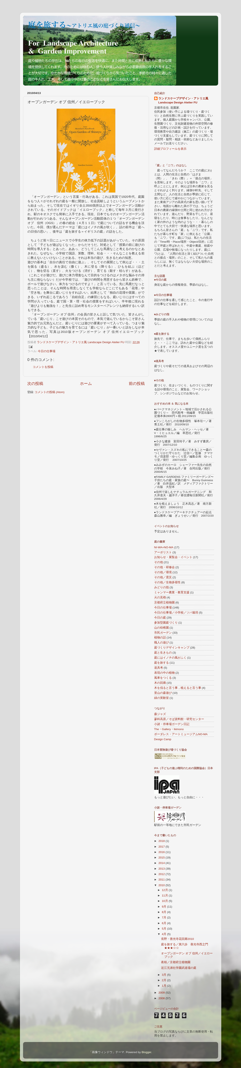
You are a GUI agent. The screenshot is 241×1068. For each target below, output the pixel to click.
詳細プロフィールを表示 (170, 148)
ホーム (86, 383)
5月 (164, 928)
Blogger (146, 1052)
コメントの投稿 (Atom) (49, 392)
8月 (164, 912)
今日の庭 (160, 617)
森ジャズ (160, 714)
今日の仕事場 (46, 351)
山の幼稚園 (161, 627)
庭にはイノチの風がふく (170, 657)
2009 (161, 992)
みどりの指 (161, 587)
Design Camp (162, 739)
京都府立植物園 (164, 602)
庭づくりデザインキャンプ (171, 647)
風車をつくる (163, 677)
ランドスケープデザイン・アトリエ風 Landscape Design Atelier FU (183, 100)
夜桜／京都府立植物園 (175, 962)
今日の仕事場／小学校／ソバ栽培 (176, 612)
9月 (164, 906)
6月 (164, 923)
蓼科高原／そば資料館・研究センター (179, 719)
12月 (165, 890)
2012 (161, 874)
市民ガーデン (163, 632)
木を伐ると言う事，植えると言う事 (177, 687)
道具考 (158, 667)
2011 (161, 879)
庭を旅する (161, 662)
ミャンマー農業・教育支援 (171, 592)
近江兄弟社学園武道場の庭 (178, 967)
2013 (161, 868)
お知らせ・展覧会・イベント (173, 557)
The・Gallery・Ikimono (169, 729)
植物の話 (160, 637)
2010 (161, 885)
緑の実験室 (161, 697)
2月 (164, 980)
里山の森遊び (163, 692)
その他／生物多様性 (167, 582)
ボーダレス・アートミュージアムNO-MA (181, 734)
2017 (161, 846)
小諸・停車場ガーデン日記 (171, 724)
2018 (161, 841)
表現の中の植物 (164, 672)
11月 (165, 895)
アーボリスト (163, 552)
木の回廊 (160, 682)
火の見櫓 (160, 597)
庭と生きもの (163, 652)
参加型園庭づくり (166, 622)
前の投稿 (137, 383)
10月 (165, 901)
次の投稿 (35, 383)
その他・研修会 (164, 567)
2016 (161, 852)
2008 (161, 998)
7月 (164, 917)
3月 (164, 974)
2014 (161, 863)
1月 (164, 985)
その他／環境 (163, 572)
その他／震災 (163, 577)
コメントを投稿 (43, 367)
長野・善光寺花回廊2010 (177, 938)
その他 (158, 562)
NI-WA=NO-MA (163, 547)
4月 (164, 934)
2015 (161, 857)
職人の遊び (161, 642)
